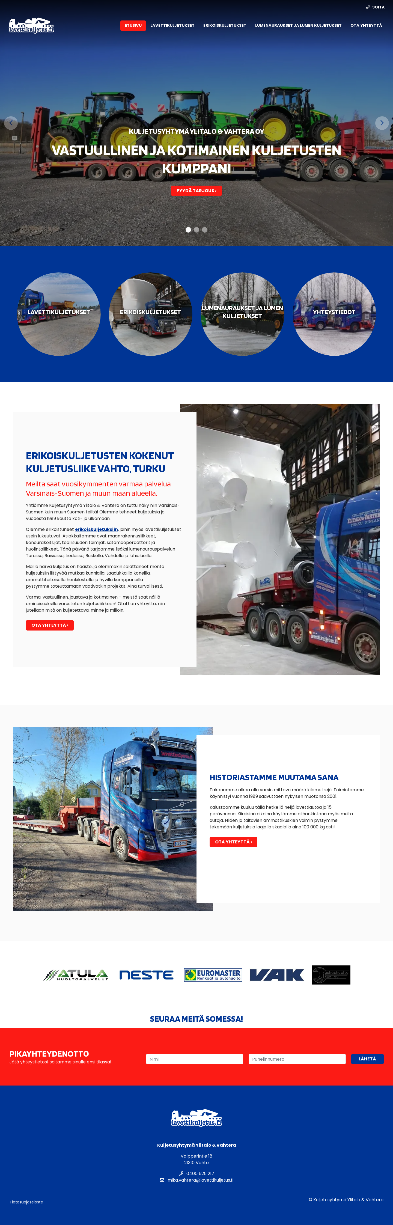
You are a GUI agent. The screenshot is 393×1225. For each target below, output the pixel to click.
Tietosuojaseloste (26, 1202)
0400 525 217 (196, 1173)
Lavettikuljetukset (172, 25)
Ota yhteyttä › (49, 625)
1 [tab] (188, 230)
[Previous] (11, 123)
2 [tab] (196, 230)
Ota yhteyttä (366, 25)
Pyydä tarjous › (196, 191)
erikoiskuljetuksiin (96, 529)
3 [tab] (205, 230)
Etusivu (133, 25)
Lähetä (367, 1059)
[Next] (382, 123)
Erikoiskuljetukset (224, 25)
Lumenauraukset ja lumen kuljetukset (298, 25)
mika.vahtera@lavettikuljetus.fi (196, 1180)
